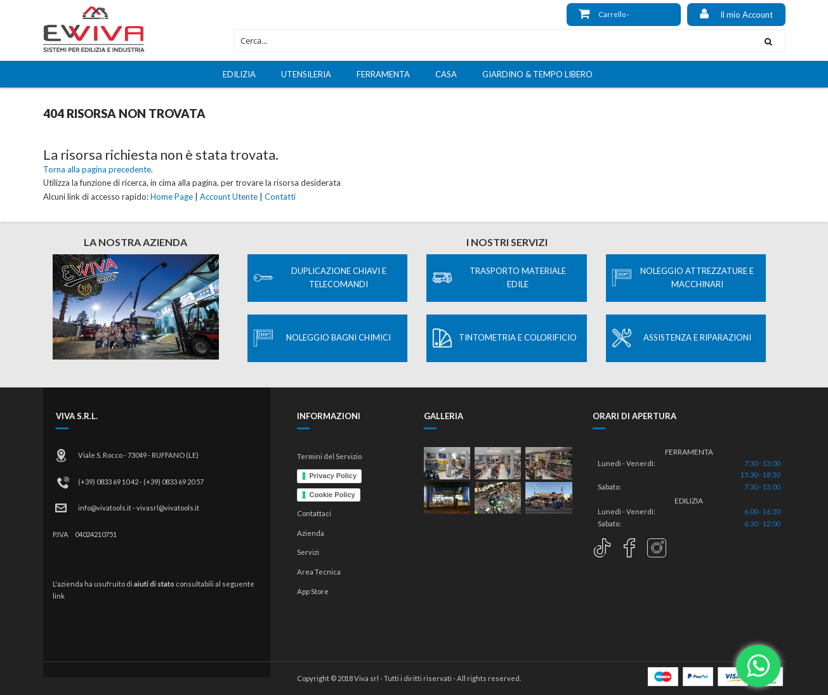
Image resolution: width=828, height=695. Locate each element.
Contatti (280, 197)
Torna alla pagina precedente (97, 169)
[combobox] (492, 40)
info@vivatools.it (104, 507)
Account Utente (229, 197)
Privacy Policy (333, 475)
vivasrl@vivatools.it (167, 507)
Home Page (171, 197)
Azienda (310, 533)
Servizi (308, 552)
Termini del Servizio (329, 456)
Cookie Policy (332, 494)
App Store (313, 591)
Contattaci (314, 513)
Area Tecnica (319, 572)
